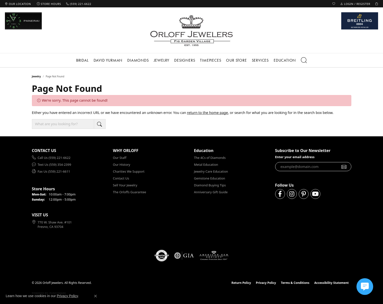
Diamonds (138, 60)
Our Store (236, 60)
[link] (18, 3)
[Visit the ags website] (214, 255)
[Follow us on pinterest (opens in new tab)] (304, 194)
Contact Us (121, 178)
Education (285, 60)
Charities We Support (128, 171)
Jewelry (162, 60)
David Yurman (108, 60)
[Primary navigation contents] (191, 60)
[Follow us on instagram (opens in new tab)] (292, 194)
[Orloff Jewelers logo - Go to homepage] (192, 30)
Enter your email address (295, 157)
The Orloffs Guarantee (129, 192)
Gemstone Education (209, 178)
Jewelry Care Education (211, 171)
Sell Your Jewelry (125, 185)
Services (260, 60)
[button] (333, 3)
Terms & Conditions (295, 283)
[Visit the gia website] (184, 255)
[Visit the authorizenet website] (161, 255)
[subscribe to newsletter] (344, 166)
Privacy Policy (266, 283)
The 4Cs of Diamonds (210, 157)
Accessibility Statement (331, 283)
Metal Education (206, 164)
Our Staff (120, 157)
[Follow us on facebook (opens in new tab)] (280, 194)
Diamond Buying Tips (210, 185)
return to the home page (207, 112)
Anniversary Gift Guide (211, 192)
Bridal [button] (82, 60)
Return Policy (241, 283)
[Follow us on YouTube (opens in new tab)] (315, 194)
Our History (121, 164)
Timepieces (210, 60)
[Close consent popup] (95, 296)
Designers (184, 60)
